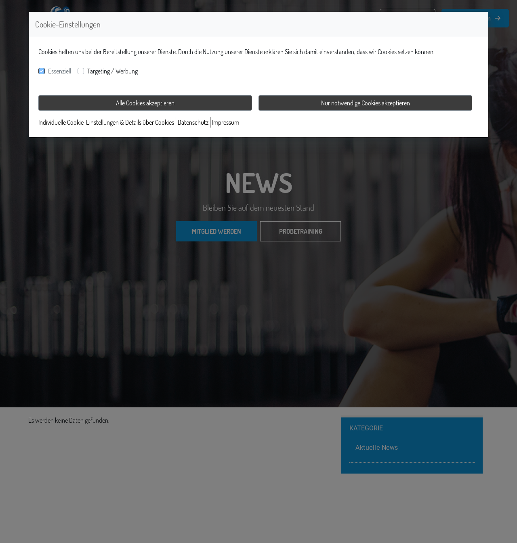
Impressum (225, 122)
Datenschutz (193, 122)
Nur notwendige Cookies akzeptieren (365, 103)
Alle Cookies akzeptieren (145, 103)
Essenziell (59, 71)
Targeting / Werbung (112, 71)
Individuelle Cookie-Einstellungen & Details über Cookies (106, 122)
